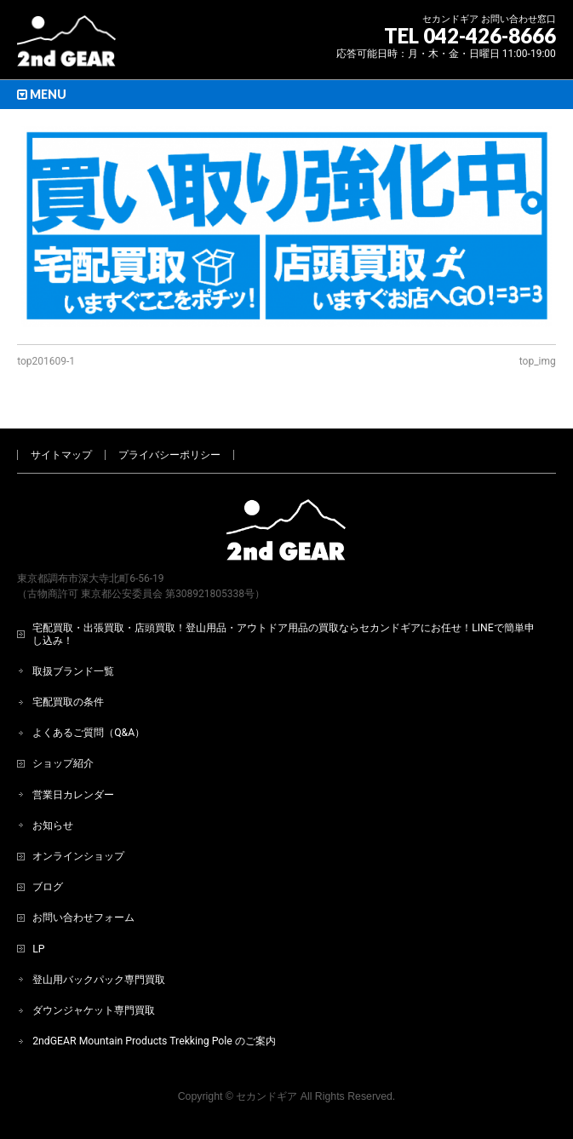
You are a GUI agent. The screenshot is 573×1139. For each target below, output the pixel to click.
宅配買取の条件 (68, 702)
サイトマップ (61, 455)
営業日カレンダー (73, 795)
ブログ (47, 887)
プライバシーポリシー (169, 455)
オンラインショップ (78, 856)
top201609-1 (46, 361)
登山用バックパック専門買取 (98, 980)
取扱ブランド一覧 (73, 671)
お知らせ (52, 825)
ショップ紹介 (63, 763)
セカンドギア (266, 1096)
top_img (537, 361)
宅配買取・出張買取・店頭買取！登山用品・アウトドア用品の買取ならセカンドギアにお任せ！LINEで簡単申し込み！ (283, 634)
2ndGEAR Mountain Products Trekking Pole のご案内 (154, 1041)
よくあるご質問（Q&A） (88, 733)
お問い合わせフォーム (83, 917)
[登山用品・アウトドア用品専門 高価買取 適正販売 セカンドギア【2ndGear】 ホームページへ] (66, 47)
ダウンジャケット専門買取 (93, 1010)
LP (38, 949)
